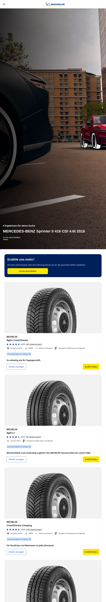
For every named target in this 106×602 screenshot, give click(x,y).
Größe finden (91, 366)
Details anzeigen (16, 366)
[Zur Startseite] (55, 4)
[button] (24, 344)
